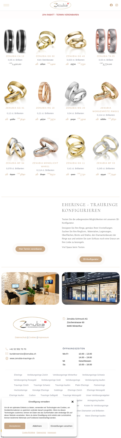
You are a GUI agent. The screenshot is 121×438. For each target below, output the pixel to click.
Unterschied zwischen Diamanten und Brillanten (83, 402)
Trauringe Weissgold (72, 387)
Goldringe (58, 382)
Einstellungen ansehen (61, 426)
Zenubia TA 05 (106, 56)
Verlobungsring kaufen (95, 372)
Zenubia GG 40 (75, 56)
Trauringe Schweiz (42, 377)
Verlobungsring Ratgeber (71, 392)
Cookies (32, 329)
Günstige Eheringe (40, 382)
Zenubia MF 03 (106, 157)
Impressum (52, 433)
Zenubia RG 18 (45, 105)
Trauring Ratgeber (47, 392)
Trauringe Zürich (21, 377)
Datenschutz (41, 433)
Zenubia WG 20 (75, 105)
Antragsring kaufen (95, 392)
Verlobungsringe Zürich (37, 367)
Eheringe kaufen (16, 387)
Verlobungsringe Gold (51, 372)
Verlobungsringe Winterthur (65, 367)
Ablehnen (37, 426)
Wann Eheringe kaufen (95, 407)
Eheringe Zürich (75, 382)
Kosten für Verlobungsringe (96, 397)
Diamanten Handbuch (24, 392)
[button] (72, 401)
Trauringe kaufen (62, 377)
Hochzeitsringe (20, 382)
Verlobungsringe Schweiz (93, 367)
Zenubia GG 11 (75, 157)
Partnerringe (99, 377)
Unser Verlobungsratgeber (97, 387)
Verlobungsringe (73, 372)
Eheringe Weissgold (96, 382)
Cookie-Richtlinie (28, 433)
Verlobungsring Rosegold (25, 372)
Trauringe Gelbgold (49, 387)
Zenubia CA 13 (15, 56)
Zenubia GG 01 (15, 105)
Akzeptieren (14, 426)
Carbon (32, 387)
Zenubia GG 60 (45, 56)
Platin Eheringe (82, 377)
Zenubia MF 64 (15, 157)
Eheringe (18, 367)
